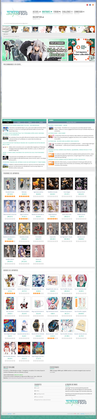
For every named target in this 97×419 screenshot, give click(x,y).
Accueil (37, 11)
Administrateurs (10, 374)
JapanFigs (82, 413)
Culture (30, 122)
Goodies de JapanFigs (10, 270)
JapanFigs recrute (39, 394)
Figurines (51, 120)
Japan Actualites (7, 120)
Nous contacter (38, 397)
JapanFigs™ (9, 413)
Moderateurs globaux (18, 374)
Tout (8, 122)
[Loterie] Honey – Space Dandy (56, 133)
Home (6, 34)
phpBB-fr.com (10, 417)
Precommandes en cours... (12, 64)
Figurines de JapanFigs (11, 173)
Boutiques (47, 11)
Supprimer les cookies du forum (42, 400)
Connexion (79, 11)
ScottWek (52, 372)
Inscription (38, 17)
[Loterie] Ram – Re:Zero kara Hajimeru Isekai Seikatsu (63, 141)
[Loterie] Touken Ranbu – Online (57, 125)
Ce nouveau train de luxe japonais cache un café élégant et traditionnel (24, 162)
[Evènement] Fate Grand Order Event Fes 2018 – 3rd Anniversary (21, 125)
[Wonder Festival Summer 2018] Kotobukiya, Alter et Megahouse (66, 159)
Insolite (41, 122)
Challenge (67, 11)
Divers (18, 122)
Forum (57, 11)
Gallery (36, 391)
